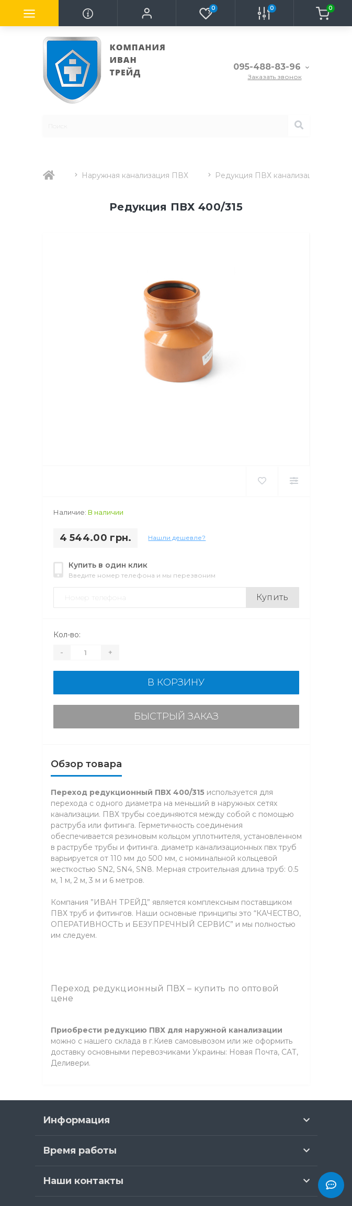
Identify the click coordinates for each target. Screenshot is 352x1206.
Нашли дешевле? (177, 537)
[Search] (299, 125)
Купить (272, 597)
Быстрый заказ (176, 716)
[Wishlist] (262, 481)
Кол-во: (67, 634)
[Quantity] (85, 652)
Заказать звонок (275, 77)
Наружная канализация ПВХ (135, 175)
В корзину (176, 682)
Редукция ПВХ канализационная (277, 175)
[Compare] (294, 481)
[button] (146, 13)
